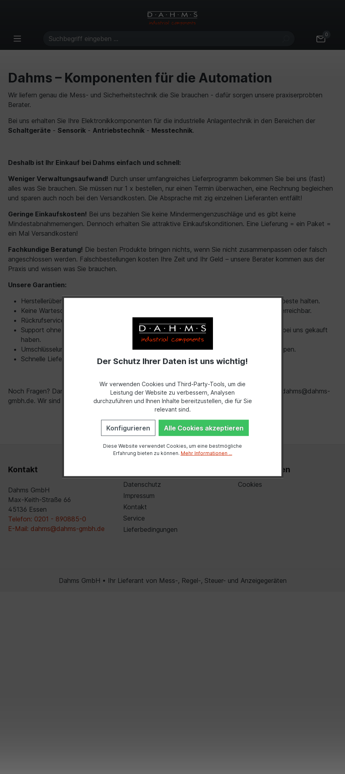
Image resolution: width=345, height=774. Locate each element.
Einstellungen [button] (264, 469)
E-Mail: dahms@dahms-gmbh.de (56, 529)
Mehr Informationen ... (206, 453)
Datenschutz (142, 484)
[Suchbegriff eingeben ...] (160, 39)
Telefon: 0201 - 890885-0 (47, 519)
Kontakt (135, 507)
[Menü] (17, 38)
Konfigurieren (128, 428)
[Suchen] (285, 39)
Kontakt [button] (23, 469)
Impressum (139, 496)
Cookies (250, 484)
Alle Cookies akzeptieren (204, 428)
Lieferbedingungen (150, 529)
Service (134, 518)
